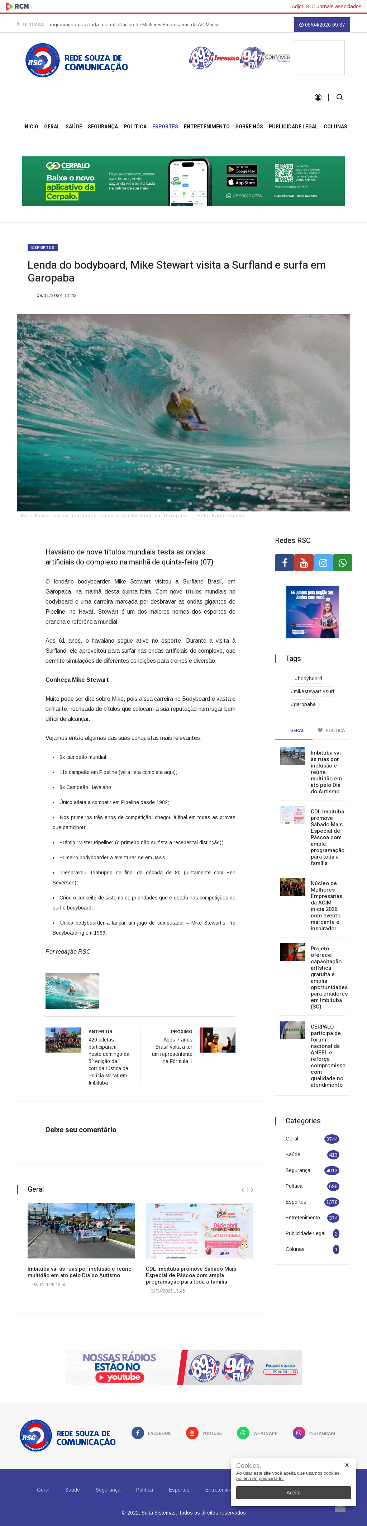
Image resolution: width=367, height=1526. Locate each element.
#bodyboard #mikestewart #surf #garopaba (312, 691)
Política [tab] (331, 730)
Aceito (294, 1493)
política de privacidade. (260, 1478)
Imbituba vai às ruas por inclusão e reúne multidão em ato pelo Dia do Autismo (80, 1272)
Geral (52, 127)
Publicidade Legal (293, 127)
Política (135, 127)
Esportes (165, 127)
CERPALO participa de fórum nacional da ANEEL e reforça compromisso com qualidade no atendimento (328, 1056)
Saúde (74, 127)
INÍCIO (30, 127)
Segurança (103, 127)
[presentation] (242, 1190)
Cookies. (248, 1466)
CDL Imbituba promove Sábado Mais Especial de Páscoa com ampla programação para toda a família (191, 1275)
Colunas (335, 127)
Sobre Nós (249, 127)
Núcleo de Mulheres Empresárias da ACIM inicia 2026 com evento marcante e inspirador (326, 905)
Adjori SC (302, 6)
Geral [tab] (294, 730)
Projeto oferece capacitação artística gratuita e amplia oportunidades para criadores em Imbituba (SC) (329, 978)
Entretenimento (207, 127)
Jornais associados (339, 6)
